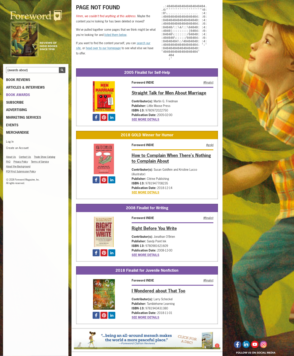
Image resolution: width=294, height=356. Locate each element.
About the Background (18, 166)
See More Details (145, 119)
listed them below (115, 35)
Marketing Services (23, 117)
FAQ (8, 162)
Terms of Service (40, 162)
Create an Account (17, 148)
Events (12, 125)
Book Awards (18, 95)
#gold (209, 145)
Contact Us (25, 157)
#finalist (208, 82)
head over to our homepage (103, 48)
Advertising (16, 110)
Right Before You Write (154, 228)
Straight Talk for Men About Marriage (169, 93)
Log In (10, 141)
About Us (11, 157)
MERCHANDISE (17, 132)
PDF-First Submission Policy (21, 171)
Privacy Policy (21, 162)
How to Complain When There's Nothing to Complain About (171, 158)
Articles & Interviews (25, 87)
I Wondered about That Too (158, 291)
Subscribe (15, 102)
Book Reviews (18, 80)
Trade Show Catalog (44, 157)
